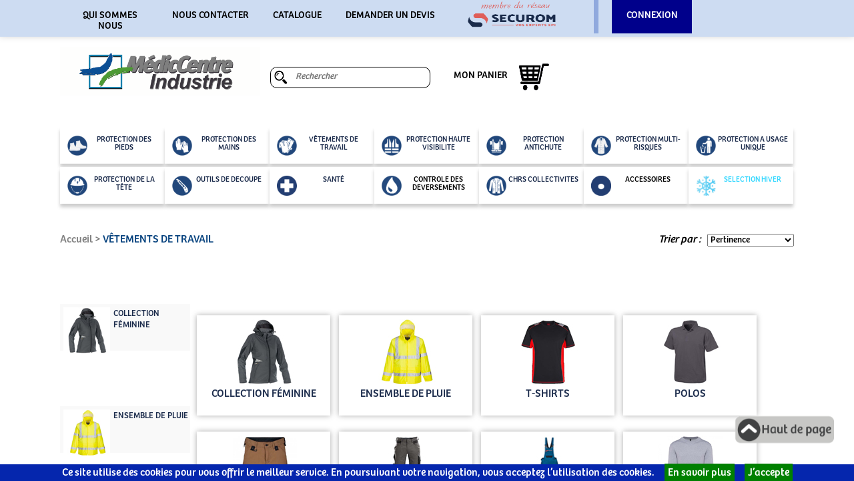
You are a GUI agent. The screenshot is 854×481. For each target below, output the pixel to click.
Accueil (76, 239)
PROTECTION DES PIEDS (109, 146)
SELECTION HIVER (738, 186)
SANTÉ (310, 186)
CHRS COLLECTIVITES (532, 186)
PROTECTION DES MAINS (214, 146)
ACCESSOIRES (631, 186)
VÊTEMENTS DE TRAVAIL (317, 146)
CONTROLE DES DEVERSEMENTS (423, 186)
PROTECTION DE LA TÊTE (111, 186)
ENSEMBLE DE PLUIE (150, 416)
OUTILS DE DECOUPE (217, 186)
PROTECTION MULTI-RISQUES (636, 146)
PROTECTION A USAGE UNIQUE (742, 146)
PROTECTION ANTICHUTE (525, 146)
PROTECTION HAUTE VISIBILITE (426, 146)
